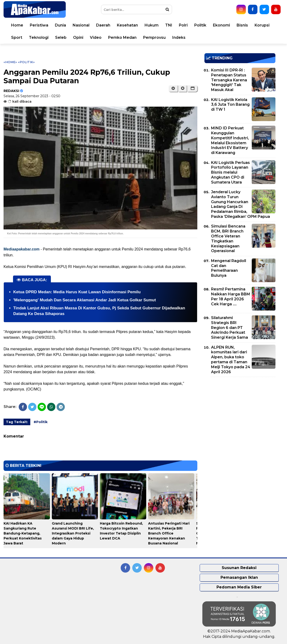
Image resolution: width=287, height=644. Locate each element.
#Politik (41, 422)
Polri (183, 25)
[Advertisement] (239, 413)
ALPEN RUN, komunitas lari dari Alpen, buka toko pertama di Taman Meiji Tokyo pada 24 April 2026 (230, 359)
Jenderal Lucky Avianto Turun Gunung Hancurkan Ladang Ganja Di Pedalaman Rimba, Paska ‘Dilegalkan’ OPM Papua (240, 204)
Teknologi (39, 37)
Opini (78, 37)
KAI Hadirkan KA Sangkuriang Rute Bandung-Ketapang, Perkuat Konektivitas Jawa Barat (23, 533)
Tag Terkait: (17, 422)
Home (17, 25)
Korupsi (262, 25)
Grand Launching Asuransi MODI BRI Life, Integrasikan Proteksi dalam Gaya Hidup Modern (73, 533)
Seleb (60, 37)
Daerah (103, 25)
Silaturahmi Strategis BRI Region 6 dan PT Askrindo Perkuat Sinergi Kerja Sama (229, 327)
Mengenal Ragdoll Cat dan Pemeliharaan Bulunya (228, 268)
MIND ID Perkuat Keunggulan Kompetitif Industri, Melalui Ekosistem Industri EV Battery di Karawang (230, 140)
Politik (200, 25)
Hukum (152, 25)
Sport (16, 37)
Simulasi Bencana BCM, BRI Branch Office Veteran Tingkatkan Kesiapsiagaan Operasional (228, 238)
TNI (168, 25)
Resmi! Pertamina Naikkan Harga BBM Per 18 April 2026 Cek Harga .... (230, 296)
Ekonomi (221, 25)
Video (96, 37)
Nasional (81, 25)
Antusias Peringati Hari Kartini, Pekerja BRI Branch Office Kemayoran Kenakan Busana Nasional (169, 533)
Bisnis (242, 25)
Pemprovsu (154, 37)
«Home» (10, 62)
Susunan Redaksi (239, 567)
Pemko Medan (122, 37)
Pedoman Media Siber (239, 587)
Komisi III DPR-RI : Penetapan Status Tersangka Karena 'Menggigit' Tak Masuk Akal (229, 80)
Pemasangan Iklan (239, 577)
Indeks (178, 37)
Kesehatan (127, 25)
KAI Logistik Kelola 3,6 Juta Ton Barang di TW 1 (230, 104)
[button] (192, 88)
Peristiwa (39, 25)
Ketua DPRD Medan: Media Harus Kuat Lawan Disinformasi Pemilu (77, 292)
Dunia (60, 25)
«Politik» (26, 62)
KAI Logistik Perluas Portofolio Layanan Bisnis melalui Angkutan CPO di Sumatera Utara (230, 172)
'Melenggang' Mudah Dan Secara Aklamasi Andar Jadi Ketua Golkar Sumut (84, 300)
